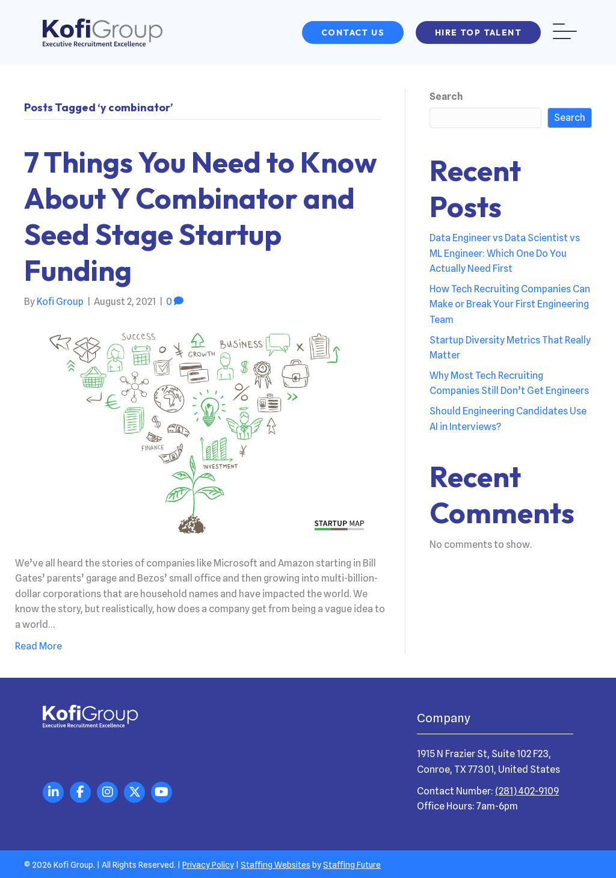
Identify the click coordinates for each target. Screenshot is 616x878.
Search (446, 96)
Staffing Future (352, 865)
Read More (38, 646)
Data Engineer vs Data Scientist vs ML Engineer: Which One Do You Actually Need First (505, 253)
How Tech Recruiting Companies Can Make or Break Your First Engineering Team (510, 304)
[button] (353, 32)
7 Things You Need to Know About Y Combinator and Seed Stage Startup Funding (200, 216)
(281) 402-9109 (527, 791)
